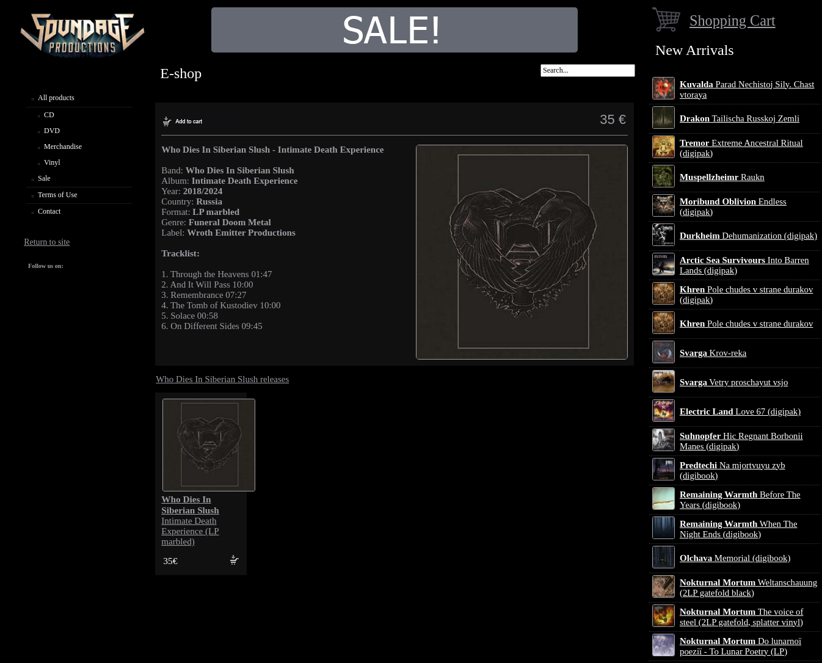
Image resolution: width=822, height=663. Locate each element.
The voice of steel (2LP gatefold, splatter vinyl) (741, 617)
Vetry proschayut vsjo (734, 382)
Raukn (722, 177)
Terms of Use (57, 194)
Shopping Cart (732, 20)
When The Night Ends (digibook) (738, 529)
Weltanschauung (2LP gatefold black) (748, 588)
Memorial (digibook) (735, 558)
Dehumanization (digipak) (748, 236)
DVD (52, 130)
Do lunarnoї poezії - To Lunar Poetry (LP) (740, 646)
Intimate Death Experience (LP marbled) (190, 520)
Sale (44, 178)
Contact (49, 211)
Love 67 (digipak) (740, 411)
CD (49, 115)
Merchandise (63, 146)
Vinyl (52, 162)
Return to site (47, 242)
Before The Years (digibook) (740, 500)
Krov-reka (713, 353)
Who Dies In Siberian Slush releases (222, 379)
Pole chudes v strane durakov (746, 323)
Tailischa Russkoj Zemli (739, 118)
